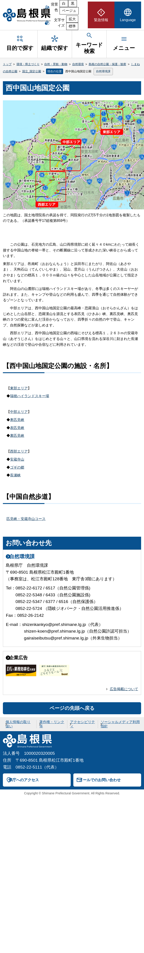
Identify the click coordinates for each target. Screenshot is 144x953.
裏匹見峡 (17, 435)
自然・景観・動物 (55, 64)
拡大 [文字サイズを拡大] (72, 19)
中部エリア (19, 412)
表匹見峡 (17, 428)
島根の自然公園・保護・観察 (107, 64)
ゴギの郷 (17, 467)
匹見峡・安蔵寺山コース (26, 519)
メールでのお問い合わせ (100, 780)
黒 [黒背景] (72, 3)
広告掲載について (124, 689)
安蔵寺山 (17, 459)
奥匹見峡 (17, 420)
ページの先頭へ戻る (72, 708)
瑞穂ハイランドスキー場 (29, 396)
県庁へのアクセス (24, 780)
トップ (7, 64)
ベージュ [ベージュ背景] (69, 10)
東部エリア (19, 388)
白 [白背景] (64, 3)
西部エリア (19, 451)
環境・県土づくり (28, 64)
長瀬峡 (15, 475)
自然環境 (78, 64)
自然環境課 (103, 71)
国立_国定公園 (31, 71)
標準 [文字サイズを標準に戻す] (72, 26)
